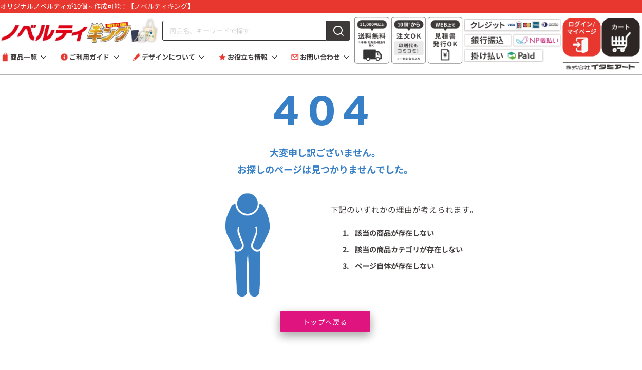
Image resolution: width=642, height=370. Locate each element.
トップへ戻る (325, 321)
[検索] (338, 31)
